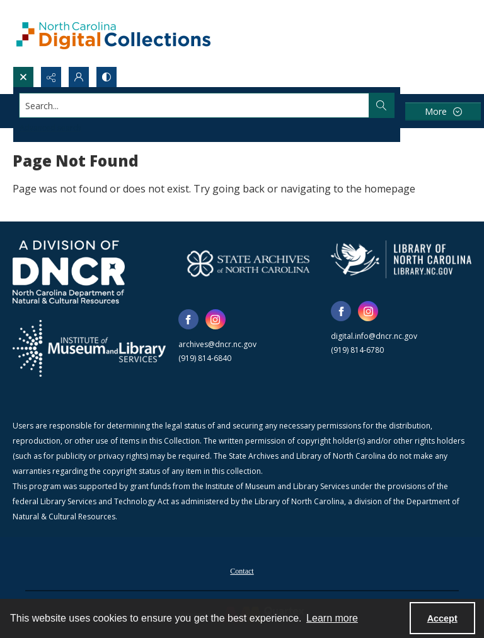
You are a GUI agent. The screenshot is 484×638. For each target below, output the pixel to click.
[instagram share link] (215, 319)
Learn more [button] (332, 618)
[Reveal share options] (51, 77)
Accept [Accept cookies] (442, 618)
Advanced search (50, 127)
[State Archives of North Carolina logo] (248, 263)
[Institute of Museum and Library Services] (89, 348)
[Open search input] (23, 77)
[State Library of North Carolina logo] (401, 259)
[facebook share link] (188, 319)
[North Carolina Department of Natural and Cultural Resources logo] (69, 272)
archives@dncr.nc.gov (217, 344)
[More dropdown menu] (443, 111)
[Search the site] (194, 105)
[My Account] (79, 77)
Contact (241, 571)
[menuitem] (241, 569)
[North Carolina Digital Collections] (113, 33)
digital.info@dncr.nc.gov (374, 336)
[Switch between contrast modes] (106, 77)
